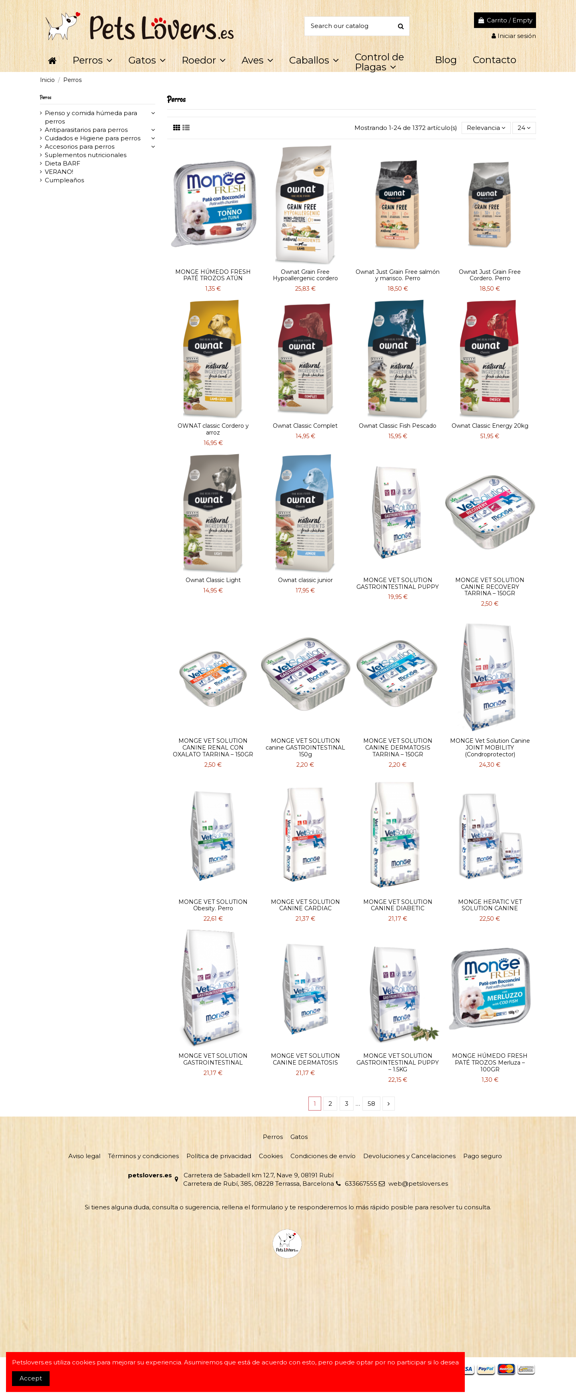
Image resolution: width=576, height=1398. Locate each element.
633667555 (361, 1183)
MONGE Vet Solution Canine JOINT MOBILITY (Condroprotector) (490, 747)
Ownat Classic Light (213, 580)
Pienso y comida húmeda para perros (91, 117)
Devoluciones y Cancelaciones (409, 1156)
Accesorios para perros (79, 146)
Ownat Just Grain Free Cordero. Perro (490, 275)
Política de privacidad (218, 1156)
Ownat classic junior (305, 580)
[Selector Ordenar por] (486, 128)
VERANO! (59, 171)
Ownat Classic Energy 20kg (490, 425)
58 (371, 1103)
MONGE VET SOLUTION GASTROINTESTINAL (213, 1059)
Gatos (299, 1137)
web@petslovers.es (418, 1183)
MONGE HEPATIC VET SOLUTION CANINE (490, 905)
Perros (45, 97)
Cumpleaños (64, 180)
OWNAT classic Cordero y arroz (213, 429)
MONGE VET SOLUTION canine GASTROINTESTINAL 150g (305, 747)
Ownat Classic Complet (305, 425)
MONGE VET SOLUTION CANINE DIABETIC (397, 905)
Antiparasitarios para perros (86, 130)
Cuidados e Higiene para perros (92, 138)
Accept (31, 1378)
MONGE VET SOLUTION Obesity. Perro (213, 905)
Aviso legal (84, 1156)
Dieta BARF (62, 163)
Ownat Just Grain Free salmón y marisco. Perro (398, 275)
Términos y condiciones (143, 1156)
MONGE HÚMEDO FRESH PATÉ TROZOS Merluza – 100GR (490, 1062)
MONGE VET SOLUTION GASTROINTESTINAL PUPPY (397, 583)
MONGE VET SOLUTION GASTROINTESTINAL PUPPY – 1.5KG (397, 1062)
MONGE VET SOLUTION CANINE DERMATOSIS (305, 1059)
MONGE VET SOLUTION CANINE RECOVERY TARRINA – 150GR (489, 586)
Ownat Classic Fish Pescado (397, 425)
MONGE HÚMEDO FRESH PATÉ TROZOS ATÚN (213, 275)
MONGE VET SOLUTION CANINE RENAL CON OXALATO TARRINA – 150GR (213, 747)
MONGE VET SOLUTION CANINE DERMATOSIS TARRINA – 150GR (397, 747)
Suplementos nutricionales (85, 155)
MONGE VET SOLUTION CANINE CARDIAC (305, 905)
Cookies (271, 1156)
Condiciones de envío (323, 1156)
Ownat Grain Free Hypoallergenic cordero (305, 275)
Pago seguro (482, 1156)
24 (524, 128)
